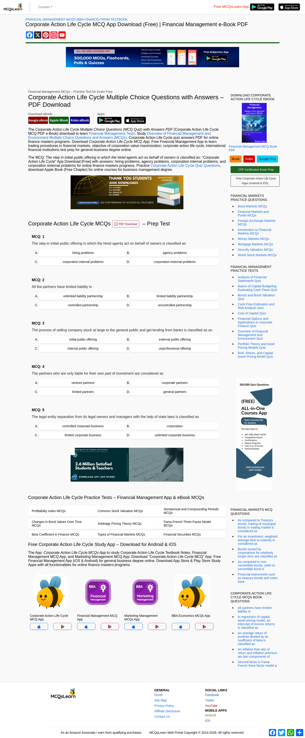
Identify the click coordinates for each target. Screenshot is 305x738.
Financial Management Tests (112, 133)
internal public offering (83, 348)
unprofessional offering (175, 348)
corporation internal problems (82, 262)
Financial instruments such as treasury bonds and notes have (258, 578)
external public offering (175, 339)
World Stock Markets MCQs (257, 255)
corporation (175, 426)
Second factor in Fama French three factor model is (257, 663)
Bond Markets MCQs (252, 206)
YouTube (211, 706)
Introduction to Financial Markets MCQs (254, 231)
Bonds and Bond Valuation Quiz (256, 297)
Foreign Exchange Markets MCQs (256, 222)
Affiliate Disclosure (167, 711)
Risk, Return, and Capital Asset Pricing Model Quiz (255, 354)
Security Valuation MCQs (255, 249)
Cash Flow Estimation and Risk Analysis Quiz (256, 306)
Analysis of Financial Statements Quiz (252, 279)
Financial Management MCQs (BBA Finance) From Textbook (76, 19)
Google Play (267, 159)
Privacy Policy (164, 706)
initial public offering (83, 339)
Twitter (209, 700)
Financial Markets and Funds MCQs (253, 213)
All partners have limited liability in (254, 609)
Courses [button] (44, 7)
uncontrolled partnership (175, 305)
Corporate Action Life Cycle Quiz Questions (185, 165)
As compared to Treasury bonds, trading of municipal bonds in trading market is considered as (256, 525)
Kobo (249, 159)
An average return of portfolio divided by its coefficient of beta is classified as (253, 638)
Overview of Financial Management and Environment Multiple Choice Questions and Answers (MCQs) (119, 135)
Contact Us (162, 716)
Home (158, 695)
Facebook (212, 695)
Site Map (160, 700)
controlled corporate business (83, 426)
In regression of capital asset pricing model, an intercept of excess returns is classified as (256, 622)
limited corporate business (83, 435)
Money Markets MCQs (253, 239)
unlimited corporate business (175, 435)
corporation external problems (175, 262)
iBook (236, 159)
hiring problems (83, 253)
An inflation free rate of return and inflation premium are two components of (257, 652)
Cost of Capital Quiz (252, 313)
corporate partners (174, 383)
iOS (207, 720)
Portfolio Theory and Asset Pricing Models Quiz (256, 345)
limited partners (83, 392)
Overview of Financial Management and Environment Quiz (253, 335)
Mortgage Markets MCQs (255, 244)
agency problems (175, 253)
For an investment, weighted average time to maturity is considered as (257, 540)
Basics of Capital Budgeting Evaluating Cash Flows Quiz (257, 288)
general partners (174, 392)
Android (210, 715)
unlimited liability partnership (83, 296)
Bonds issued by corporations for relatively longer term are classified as (257, 552)
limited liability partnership (175, 296)
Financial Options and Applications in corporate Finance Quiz (255, 322)
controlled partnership (83, 305)
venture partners (83, 383)
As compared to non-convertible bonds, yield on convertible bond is (256, 565)
